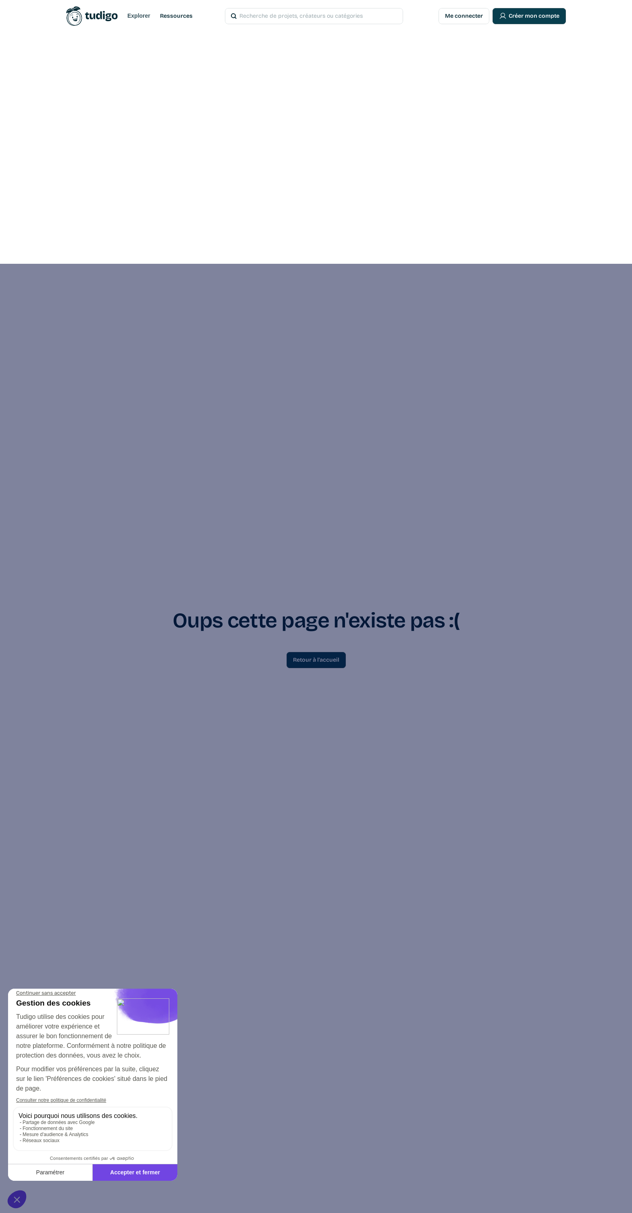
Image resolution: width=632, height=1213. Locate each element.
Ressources (176, 15)
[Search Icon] (302, 16)
